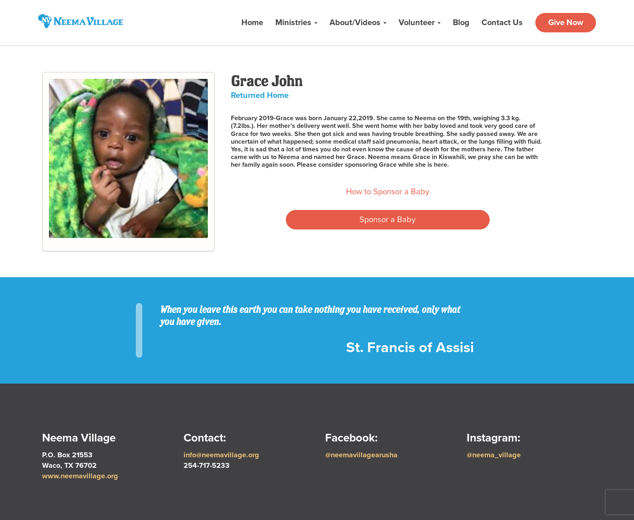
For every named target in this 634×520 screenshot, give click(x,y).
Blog (461, 23)
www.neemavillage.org (80, 475)
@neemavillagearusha (361, 454)
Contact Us (502, 23)
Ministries (296, 23)
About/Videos (358, 23)
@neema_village (494, 454)
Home (252, 23)
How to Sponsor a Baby (387, 192)
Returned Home (260, 95)
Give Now (565, 23)
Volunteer (420, 23)
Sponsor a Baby (387, 220)
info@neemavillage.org (221, 454)
